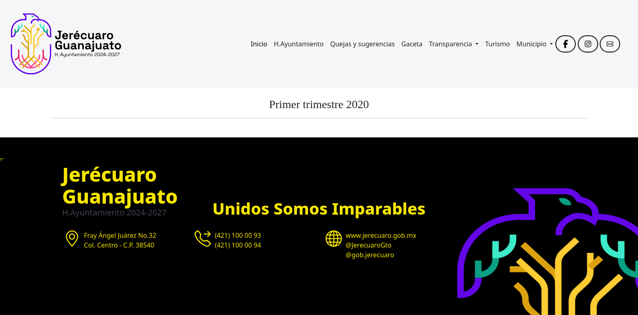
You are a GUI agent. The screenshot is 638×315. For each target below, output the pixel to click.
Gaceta (411, 43)
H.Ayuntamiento (299, 43)
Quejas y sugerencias (362, 43)
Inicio (259, 43)
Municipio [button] (532, 43)
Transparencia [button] (451, 43)
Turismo (497, 43)
